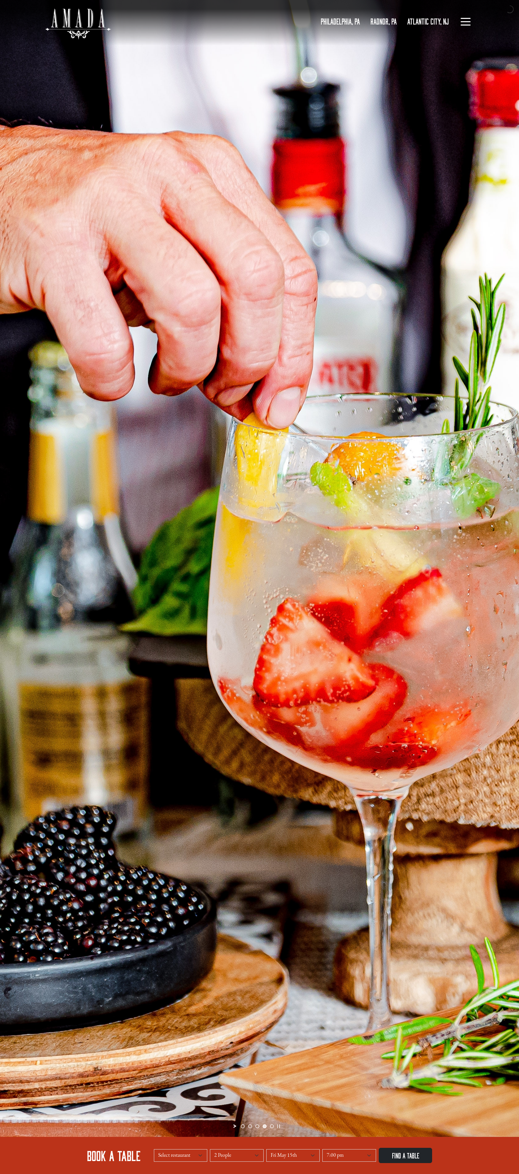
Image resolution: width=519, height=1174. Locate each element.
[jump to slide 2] (250, 1126)
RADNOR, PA (383, 21)
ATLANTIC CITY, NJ (428, 21)
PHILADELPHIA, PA (340, 21)
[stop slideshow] (278, 1126)
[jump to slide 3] (257, 1126)
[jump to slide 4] (265, 1126)
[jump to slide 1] (243, 1126)
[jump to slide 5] (272, 1126)
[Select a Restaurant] (181, 1155)
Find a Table (405, 1155)
